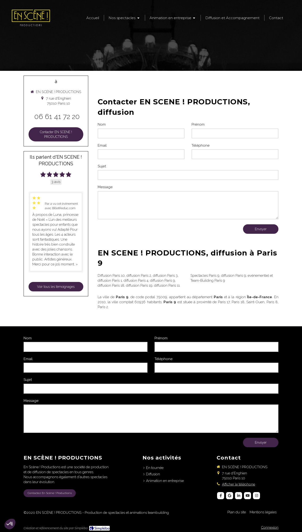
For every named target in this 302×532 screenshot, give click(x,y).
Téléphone (201, 145)
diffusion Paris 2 (138, 275)
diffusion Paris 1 (110, 280)
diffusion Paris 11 (167, 285)
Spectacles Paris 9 (204, 275)
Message (105, 187)
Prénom (198, 124)
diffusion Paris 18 (111, 285)
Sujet (102, 166)
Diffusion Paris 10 (111, 275)
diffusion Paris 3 (165, 275)
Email (102, 145)
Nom (102, 124)
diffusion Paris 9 (162, 280)
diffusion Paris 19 (139, 285)
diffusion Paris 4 (136, 280)
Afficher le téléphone (238, 484)
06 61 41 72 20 (57, 116)
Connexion (269, 527)
